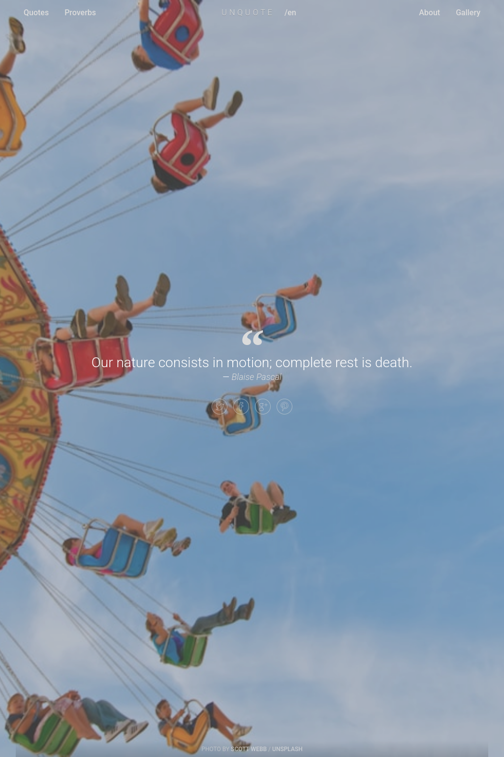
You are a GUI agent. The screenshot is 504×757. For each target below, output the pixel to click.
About (429, 12)
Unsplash (287, 749)
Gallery (468, 12)
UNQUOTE (248, 12)
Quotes (36, 12)
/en (290, 12)
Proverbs (80, 12)
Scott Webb (249, 749)
